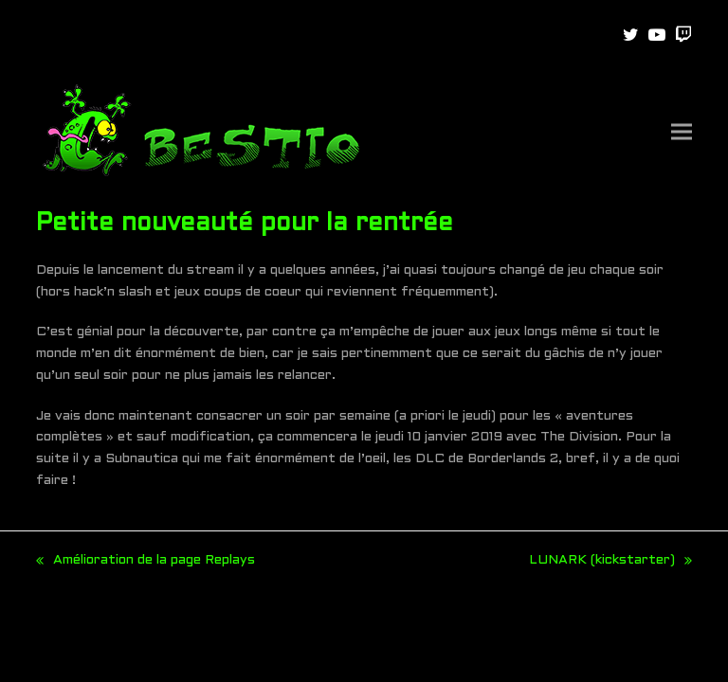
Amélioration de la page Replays (145, 563)
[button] (681, 132)
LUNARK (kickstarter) (610, 563)
